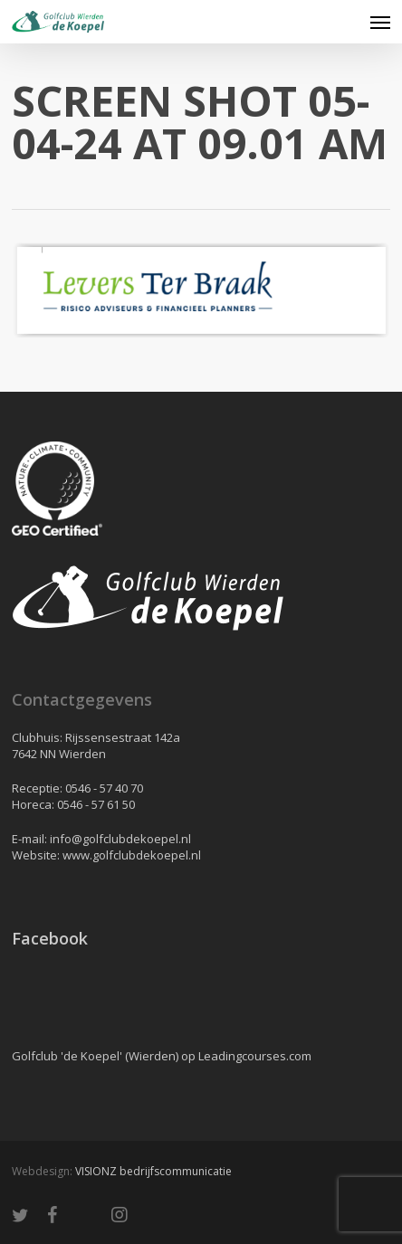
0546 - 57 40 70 (104, 788)
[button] (380, 22)
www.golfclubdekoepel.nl (131, 855)
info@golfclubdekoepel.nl (120, 839)
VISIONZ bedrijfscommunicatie (153, 1171)
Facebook (50, 938)
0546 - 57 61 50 (96, 804)
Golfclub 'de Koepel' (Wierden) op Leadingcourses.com (161, 1056)
